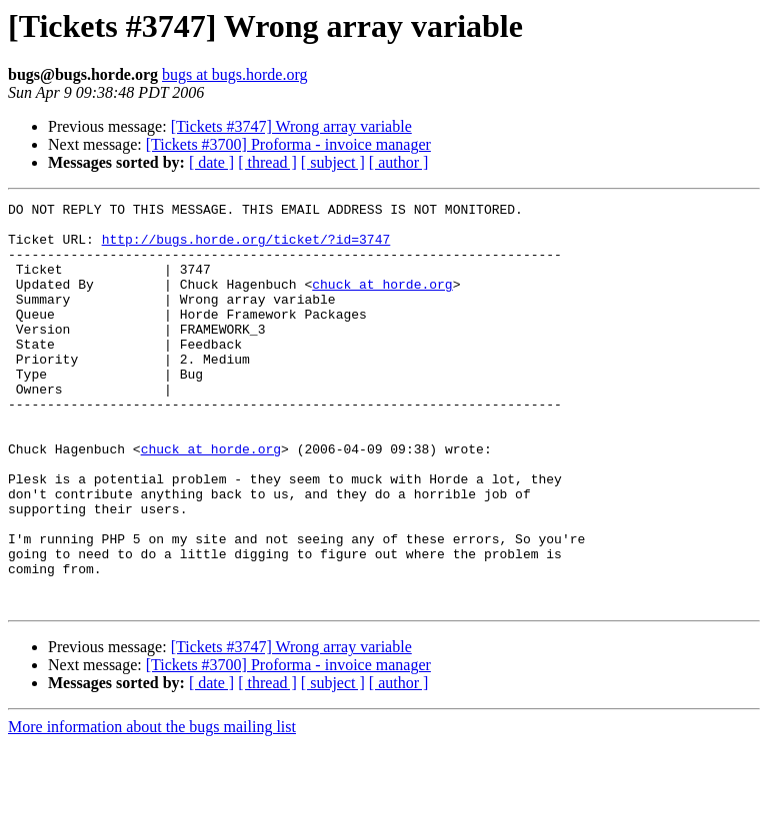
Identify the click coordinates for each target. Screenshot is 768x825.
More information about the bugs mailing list (152, 807)
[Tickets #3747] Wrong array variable (291, 126)
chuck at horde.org (382, 302)
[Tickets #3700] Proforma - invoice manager (288, 144)
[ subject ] (333, 162)
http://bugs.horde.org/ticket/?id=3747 (246, 248)
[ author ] (399, 162)
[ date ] (211, 162)
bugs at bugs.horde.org (234, 74)
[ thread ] (267, 162)
